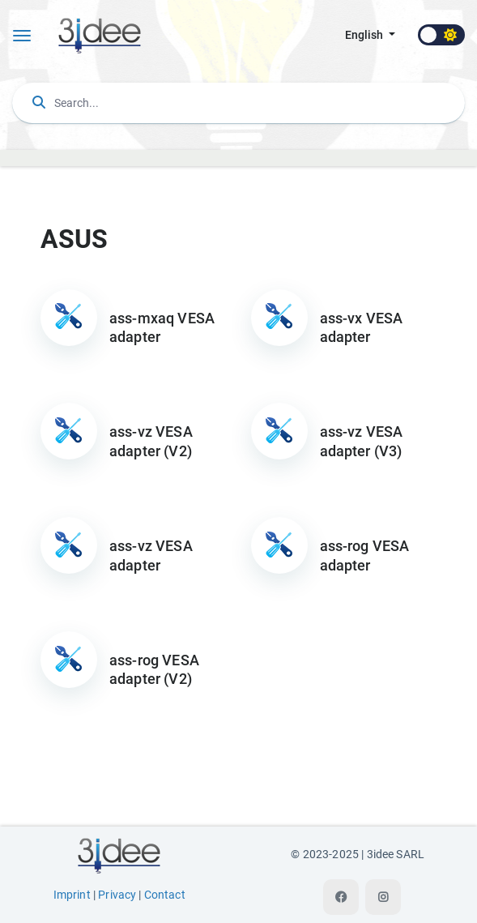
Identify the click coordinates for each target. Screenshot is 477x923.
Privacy (117, 895)
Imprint (72, 895)
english (365, 35)
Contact (164, 895)
